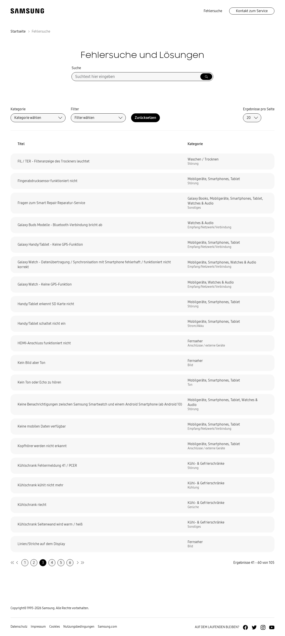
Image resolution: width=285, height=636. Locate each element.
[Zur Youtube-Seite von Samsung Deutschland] (271, 627)
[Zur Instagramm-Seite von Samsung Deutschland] (263, 627)
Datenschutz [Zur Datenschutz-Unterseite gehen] (19, 627)
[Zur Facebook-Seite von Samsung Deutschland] (245, 627)
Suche (76, 68)
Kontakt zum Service (252, 11)
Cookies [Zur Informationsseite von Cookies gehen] (54, 627)
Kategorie (18, 109)
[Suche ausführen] (206, 76)
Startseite (18, 31)
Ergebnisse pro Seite (258, 109)
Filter (75, 109)
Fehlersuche (213, 11)
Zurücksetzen (145, 118)
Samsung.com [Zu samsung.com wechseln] (107, 627)
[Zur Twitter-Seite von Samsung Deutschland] (254, 627)
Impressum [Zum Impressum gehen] (38, 627)
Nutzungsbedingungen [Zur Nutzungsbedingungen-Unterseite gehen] (78, 627)
